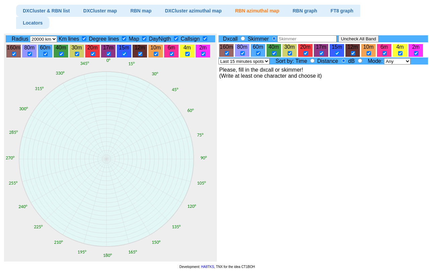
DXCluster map (100, 10)
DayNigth (161, 39)
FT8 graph (342, 10)
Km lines (69, 39)
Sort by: (285, 61)
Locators (33, 23)
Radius (21, 39)
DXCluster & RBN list (46, 10)
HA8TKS (207, 267)
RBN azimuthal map (257, 10)
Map (135, 39)
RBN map (140, 10)
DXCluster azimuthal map (193, 10)
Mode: (376, 61)
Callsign (191, 39)
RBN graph (305, 10)
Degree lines (105, 39)
